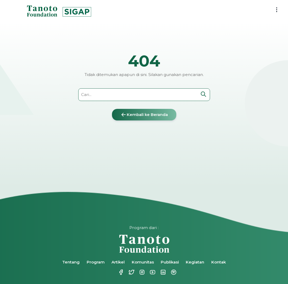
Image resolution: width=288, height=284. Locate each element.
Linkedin (162, 272)
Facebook (120, 272)
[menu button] (277, 10)
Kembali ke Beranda (144, 114)
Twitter (131, 272)
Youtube (152, 272)
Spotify (173, 272)
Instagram (141, 272)
